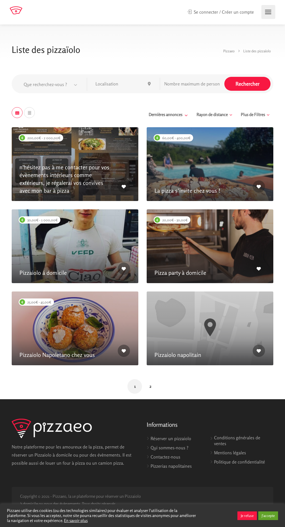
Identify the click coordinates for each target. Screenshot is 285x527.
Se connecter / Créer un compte (220, 12)
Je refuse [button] (247, 515)
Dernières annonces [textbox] (165, 114)
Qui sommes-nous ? (169, 447)
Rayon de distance (212, 114)
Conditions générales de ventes (237, 440)
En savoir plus (76, 520)
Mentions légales (230, 452)
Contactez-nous (165, 457)
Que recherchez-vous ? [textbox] (45, 84)
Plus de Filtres (253, 114)
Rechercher (247, 84)
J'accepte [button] (268, 515)
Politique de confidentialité (239, 462)
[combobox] (50, 84)
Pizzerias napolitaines (171, 466)
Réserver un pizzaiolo (171, 438)
